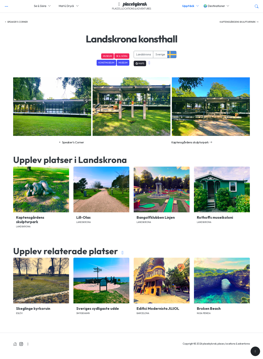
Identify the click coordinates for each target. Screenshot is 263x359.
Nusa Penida (204, 313)
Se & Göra (42, 6)
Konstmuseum (106, 62)
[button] (6, 6)
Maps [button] (140, 63)
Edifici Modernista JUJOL (158, 308)
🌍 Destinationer (216, 6)
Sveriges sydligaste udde (97, 308)
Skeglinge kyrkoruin (33, 308)
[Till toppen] (255, 351)
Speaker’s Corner (16, 21)
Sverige (160, 54)
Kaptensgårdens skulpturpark (239, 21)
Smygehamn (83, 313)
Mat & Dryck (69, 6)
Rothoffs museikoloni (215, 217)
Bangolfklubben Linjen (156, 217)
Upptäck (190, 6)
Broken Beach (209, 308)
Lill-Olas (83, 217)
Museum (107, 56)
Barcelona (143, 313)
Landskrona (143, 54)
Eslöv (19, 313)
